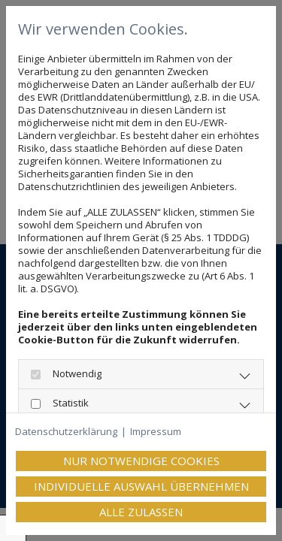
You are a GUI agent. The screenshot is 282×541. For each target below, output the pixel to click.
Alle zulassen (141, 511)
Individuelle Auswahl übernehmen (141, 486)
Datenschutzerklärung (66, 431)
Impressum (155, 431)
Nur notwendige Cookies (141, 460)
